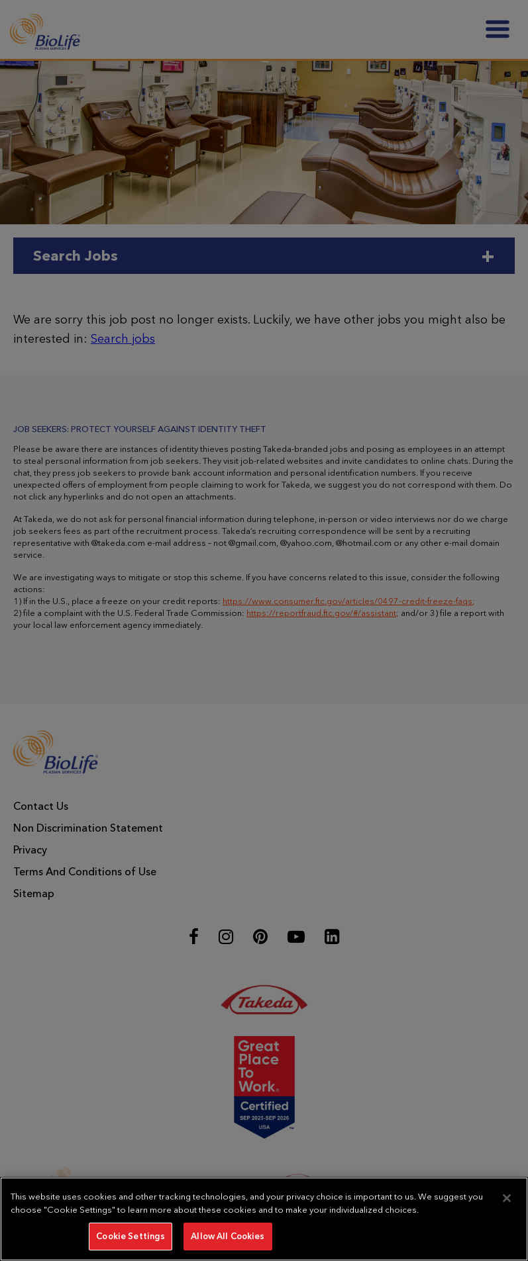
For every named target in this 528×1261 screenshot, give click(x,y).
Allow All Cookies (227, 1236)
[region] (264, 1219)
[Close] (506, 1198)
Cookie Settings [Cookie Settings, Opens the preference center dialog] (130, 1236)
